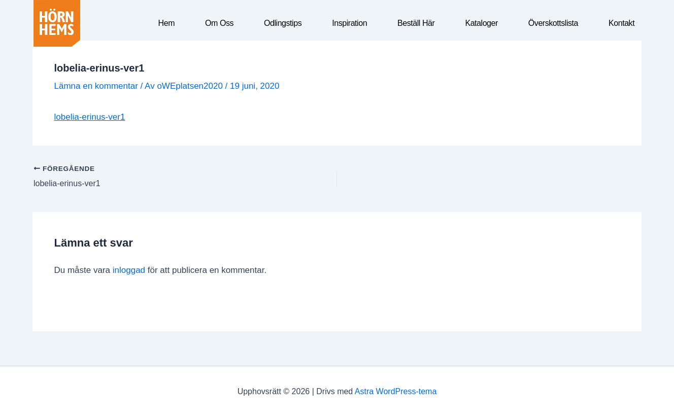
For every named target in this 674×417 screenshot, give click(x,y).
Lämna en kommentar (96, 86)
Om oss (219, 23)
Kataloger (481, 23)
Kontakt (621, 23)
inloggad (129, 270)
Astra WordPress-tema (396, 391)
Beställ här (415, 23)
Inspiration (349, 23)
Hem (166, 23)
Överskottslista (553, 23)
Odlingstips (282, 23)
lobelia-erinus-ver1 (89, 117)
